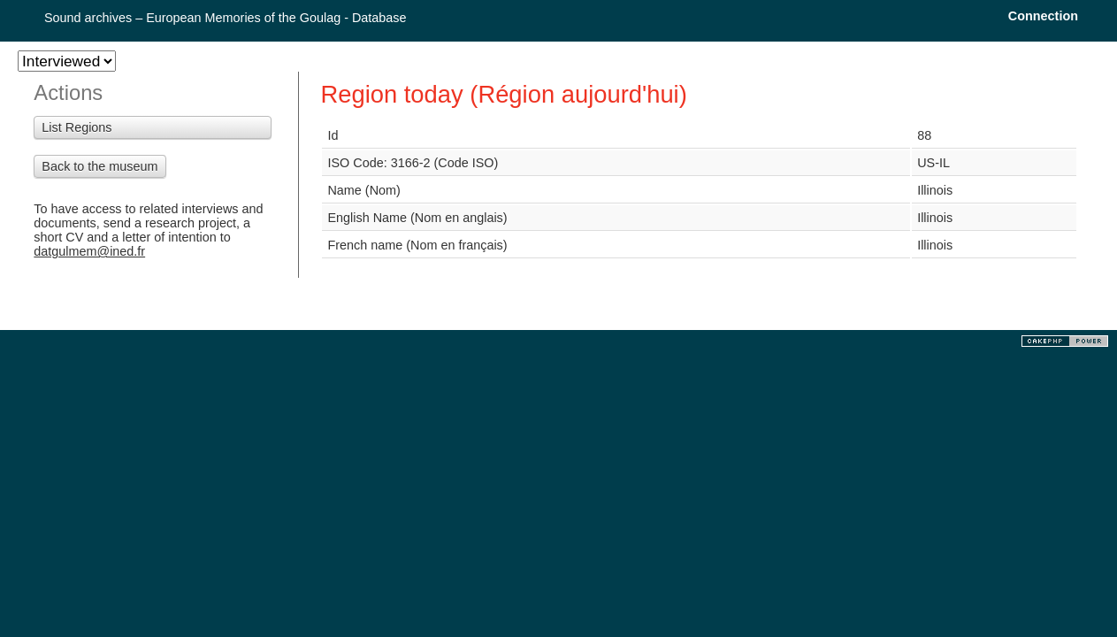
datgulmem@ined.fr (89, 251)
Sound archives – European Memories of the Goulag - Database (225, 18)
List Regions (76, 127)
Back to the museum (99, 166)
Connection (1043, 16)
